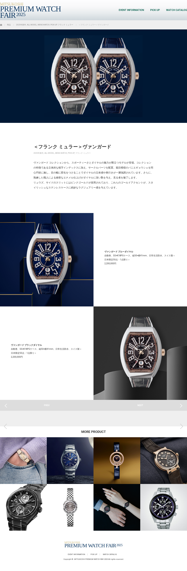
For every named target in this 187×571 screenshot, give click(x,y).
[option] (23, 484)
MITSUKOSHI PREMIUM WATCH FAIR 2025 (91, 559)
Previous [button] (5, 426)
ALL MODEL (49, 153)
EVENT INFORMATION (131, 10)
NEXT (140, 405)
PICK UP (155, 10)
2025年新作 (38, 153)
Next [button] (181, 426)
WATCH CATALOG (176, 10)
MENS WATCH (61, 153)
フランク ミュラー (83, 153)
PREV (47, 405)
